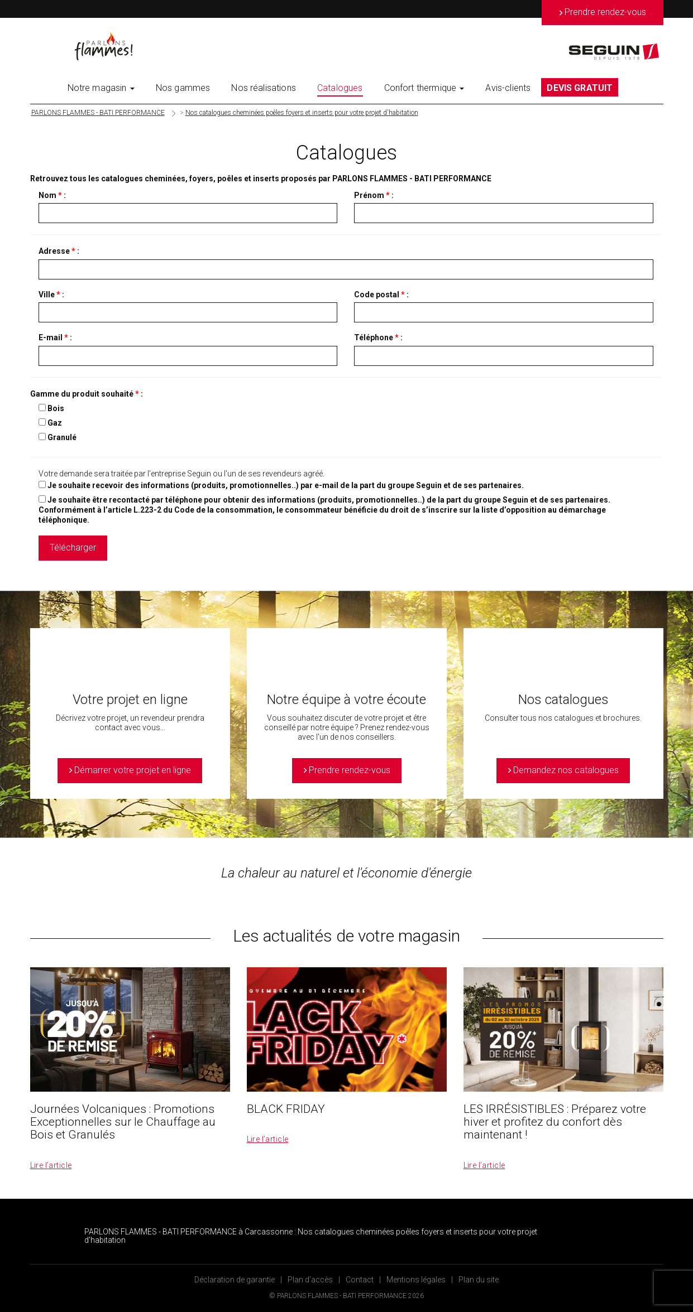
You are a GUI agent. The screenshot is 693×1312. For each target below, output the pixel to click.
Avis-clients (507, 88)
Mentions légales (416, 1279)
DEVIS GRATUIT (580, 88)
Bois (55, 408)
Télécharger (73, 547)
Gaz (54, 422)
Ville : (51, 294)
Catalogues (340, 88)
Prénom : (374, 195)
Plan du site (478, 1279)
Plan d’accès (310, 1279)
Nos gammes (183, 88)
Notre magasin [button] (101, 88)
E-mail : (55, 337)
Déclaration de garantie (234, 1279)
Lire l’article (51, 1165)
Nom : (52, 195)
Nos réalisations (263, 88)
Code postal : (381, 294)
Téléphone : (378, 337)
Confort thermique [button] (424, 88)
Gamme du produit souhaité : (86, 393)
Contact (360, 1279)
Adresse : (59, 251)
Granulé (62, 437)
